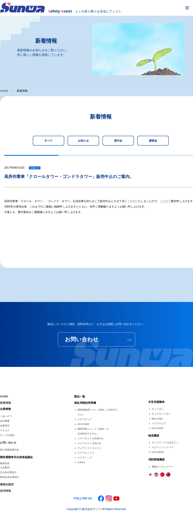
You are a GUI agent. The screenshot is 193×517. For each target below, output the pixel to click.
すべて (48, 140)
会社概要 (5, 420)
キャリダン (158, 409)
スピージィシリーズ (162, 447)
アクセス (5, 430)
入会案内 (5, 467)
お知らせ (83, 140)
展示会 (118, 140)
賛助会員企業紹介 (9, 477)
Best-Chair (157, 418)
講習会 (153, 140)
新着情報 (5, 402)
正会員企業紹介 (8, 472)
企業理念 (5, 425)
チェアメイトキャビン (89, 448)
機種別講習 (7, 484)
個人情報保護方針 (9, 449)
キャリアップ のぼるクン (165, 442)
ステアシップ (85, 457)
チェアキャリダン (161, 413)
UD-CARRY (158, 452)
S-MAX (81, 462)
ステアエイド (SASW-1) (90, 438)
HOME (4, 90)
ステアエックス (86, 452)
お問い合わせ (81, 339)
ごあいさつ (6, 416)
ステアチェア (85, 419)
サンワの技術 (7, 435)
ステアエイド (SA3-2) (89, 443)
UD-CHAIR (83, 424)
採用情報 (5, 490)
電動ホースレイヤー (162, 466)
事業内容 (5, 463)
